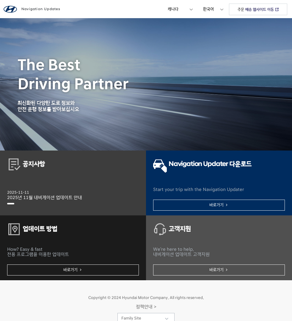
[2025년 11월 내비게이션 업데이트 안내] (10, 203)
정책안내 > (146, 307)
